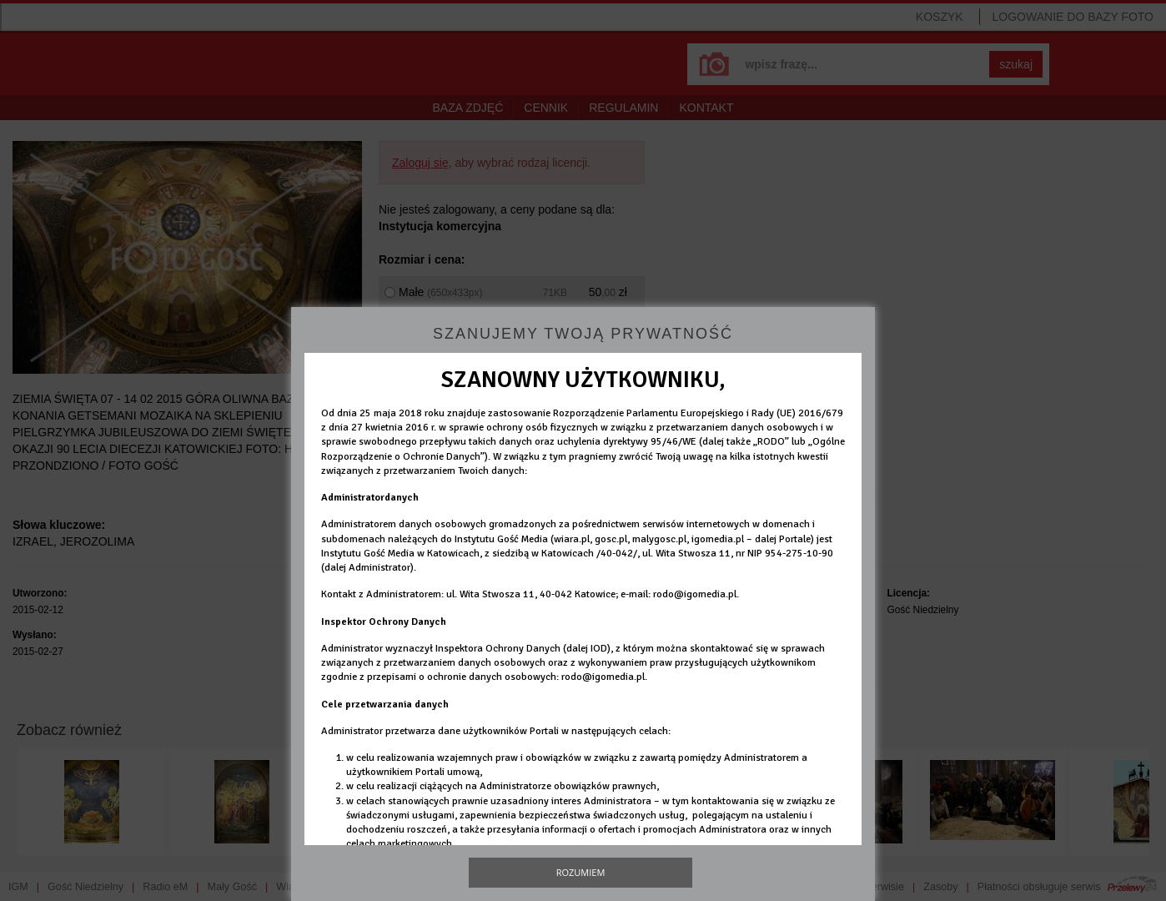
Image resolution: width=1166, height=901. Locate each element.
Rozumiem (581, 872)
